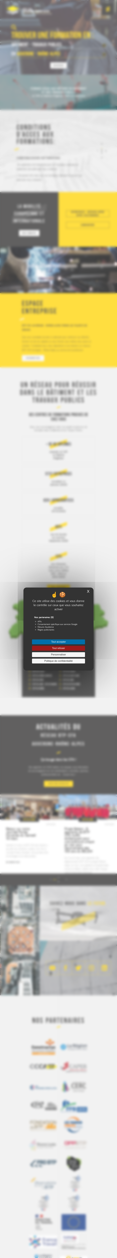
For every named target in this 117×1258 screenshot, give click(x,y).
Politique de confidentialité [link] (58, 661)
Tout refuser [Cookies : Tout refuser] (58, 648)
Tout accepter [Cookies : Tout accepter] (58, 641)
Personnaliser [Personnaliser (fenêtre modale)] (58, 654)
